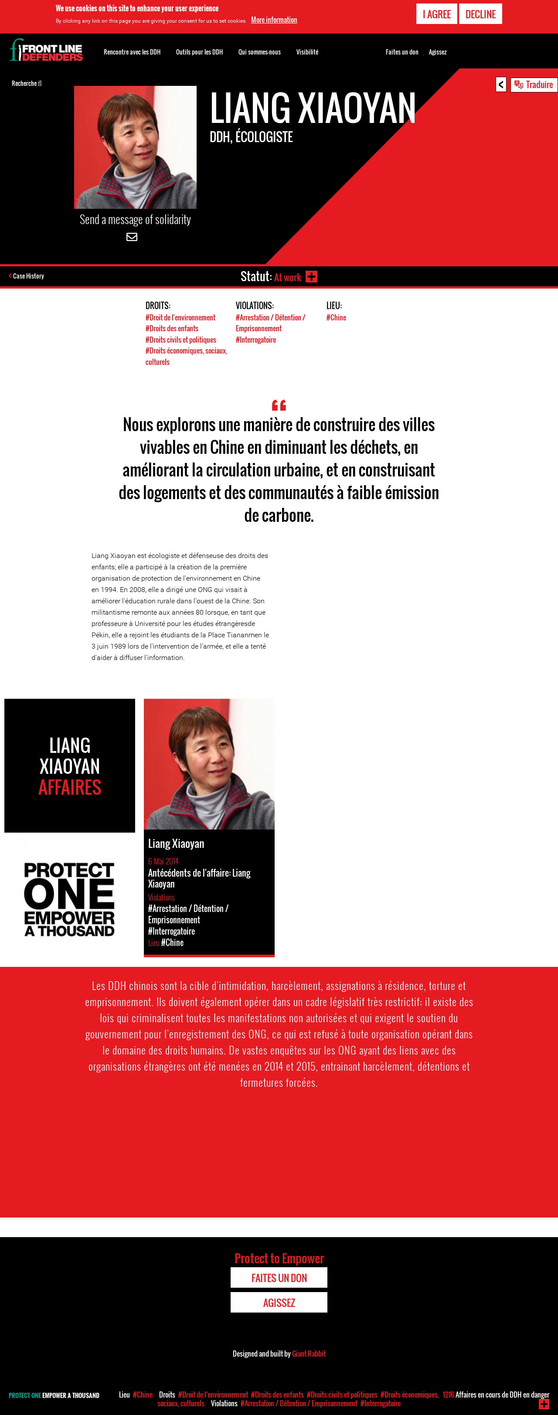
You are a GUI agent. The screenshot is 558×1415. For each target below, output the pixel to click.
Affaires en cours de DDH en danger (496, 1394)
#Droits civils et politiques (183, 338)
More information (274, 19)
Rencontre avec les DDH (132, 51)
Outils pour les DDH (199, 51)
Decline (481, 14)
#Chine (337, 317)
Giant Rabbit (309, 1352)
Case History (30, 276)
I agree (437, 14)
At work (286, 276)
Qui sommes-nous (259, 51)
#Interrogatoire (258, 338)
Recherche (27, 82)
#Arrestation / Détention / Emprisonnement (273, 322)
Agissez (438, 52)
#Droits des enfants (174, 328)
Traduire (539, 84)
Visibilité (307, 51)
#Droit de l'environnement (183, 317)
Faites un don (402, 52)
